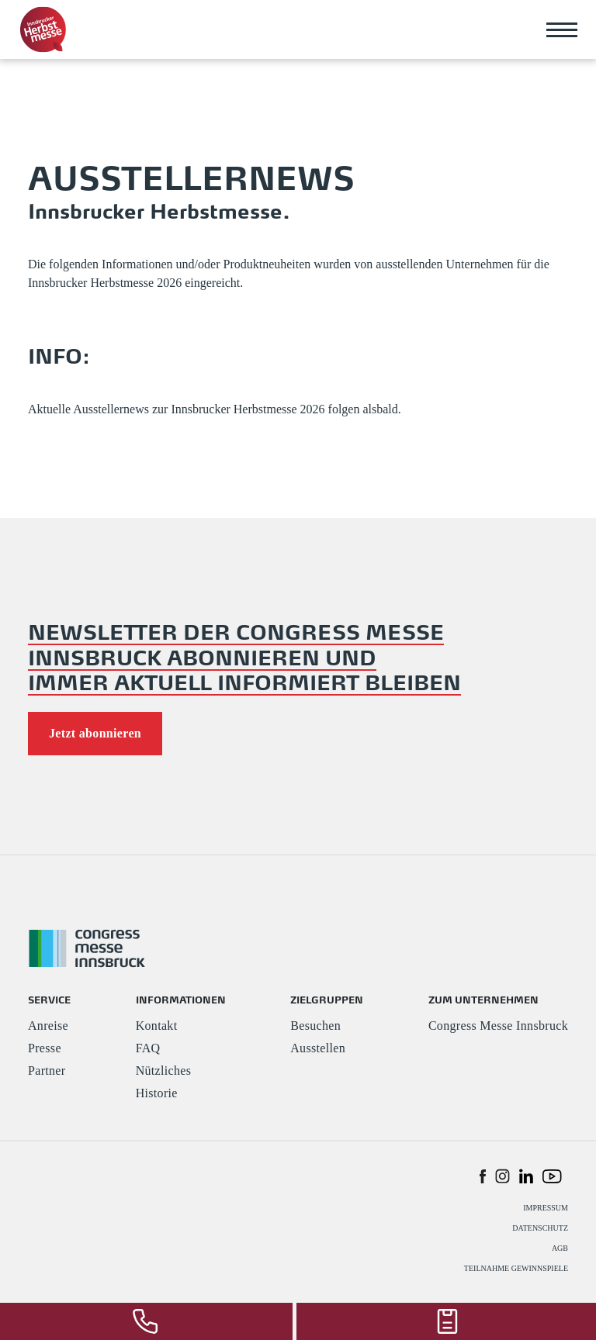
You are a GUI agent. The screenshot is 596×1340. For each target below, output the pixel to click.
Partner (46, 1070)
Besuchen (315, 1025)
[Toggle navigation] (561, 29)
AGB (560, 1248)
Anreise (48, 1025)
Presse (44, 1048)
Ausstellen (317, 1048)
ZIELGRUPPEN (326, 999)
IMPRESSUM (545, 1208)
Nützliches (164, 1070)
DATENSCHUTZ (540, 1228)
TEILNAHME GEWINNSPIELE (516, 1268)
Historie (157, 1093)
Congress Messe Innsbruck (498, 1025)
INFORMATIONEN (181, 999)
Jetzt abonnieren (95, 733)
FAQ (148, 1048)
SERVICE (49, 999)
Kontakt (157, 1025)
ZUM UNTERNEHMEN (483, 999)
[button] (482, 1175)
